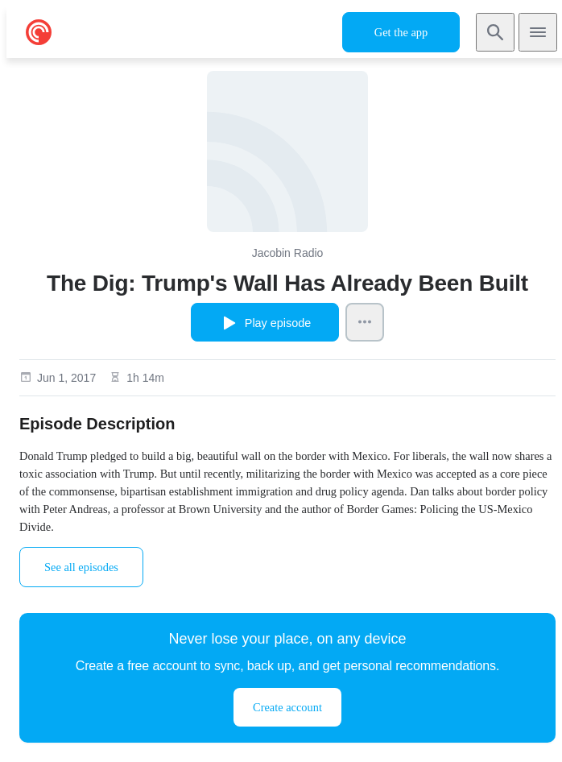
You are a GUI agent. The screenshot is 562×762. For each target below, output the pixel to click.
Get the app (401, 32)
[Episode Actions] (364, 322)
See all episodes (81, 567)
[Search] (495, 32)
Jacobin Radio (288, 252)
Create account (287, 707)
